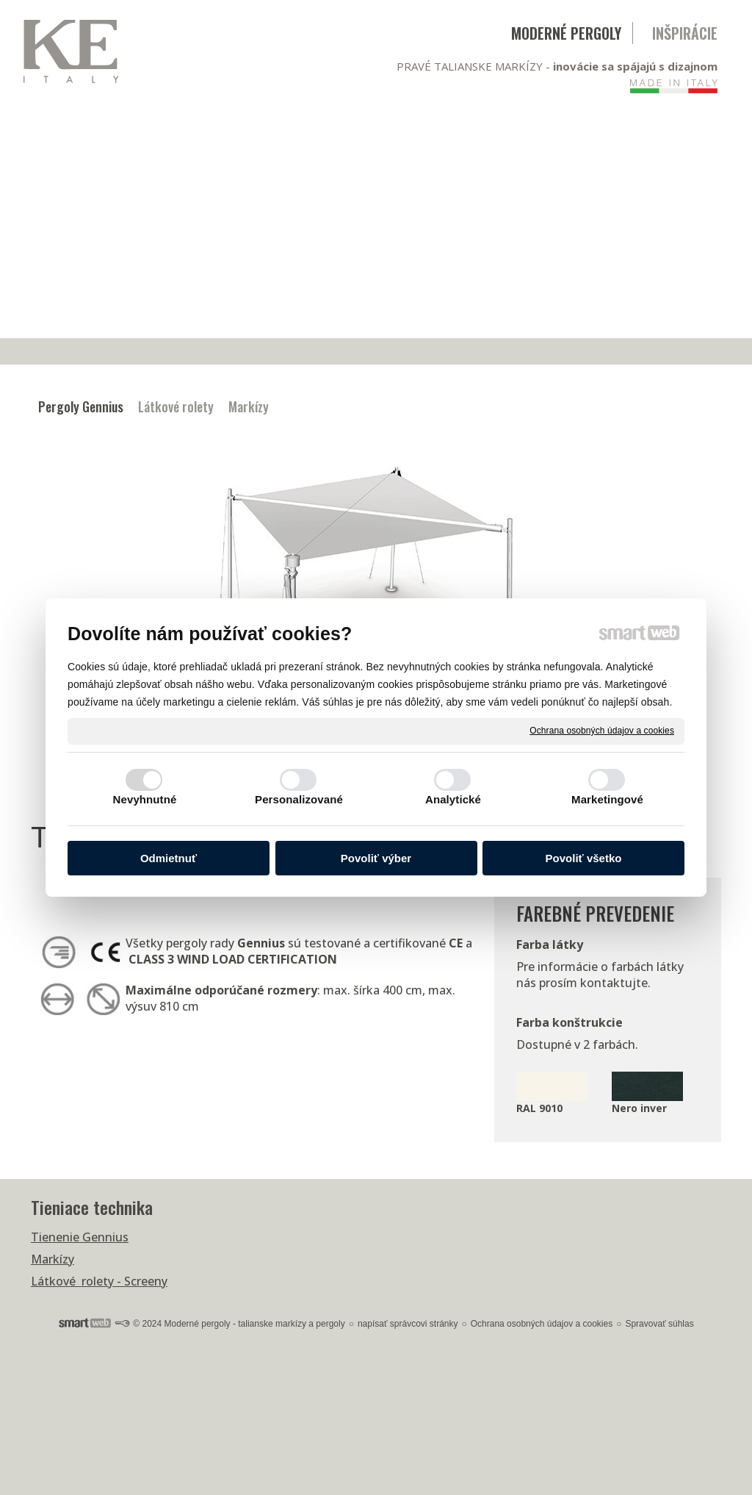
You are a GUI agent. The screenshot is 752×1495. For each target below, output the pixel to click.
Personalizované (299, 799)
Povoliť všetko (584, 858)
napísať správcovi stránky (408, 1324)
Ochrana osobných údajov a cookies (601, 730)
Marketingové (607, 799)
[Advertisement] (376, 228)
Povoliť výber (376, 858)
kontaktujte (614, 983)
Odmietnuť (168, 858)
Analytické (453, 799)
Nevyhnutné (145, 799)
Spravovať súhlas (659, 1324)
